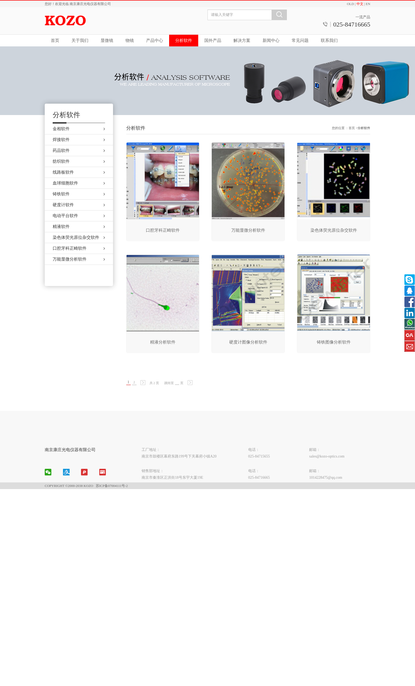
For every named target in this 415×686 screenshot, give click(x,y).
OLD (350, 4)
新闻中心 (271, 40)
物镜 (129, 40)
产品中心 (154, 40)
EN (368, 4)
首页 (55, 40)
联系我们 (329, 40)
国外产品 (212, 40)
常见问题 (300, 40)
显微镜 (107, 40)
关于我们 (79, 40)
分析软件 (183, 40)
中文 (360, 4)
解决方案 (241, 40)
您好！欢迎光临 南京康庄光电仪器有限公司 (78, 4)
